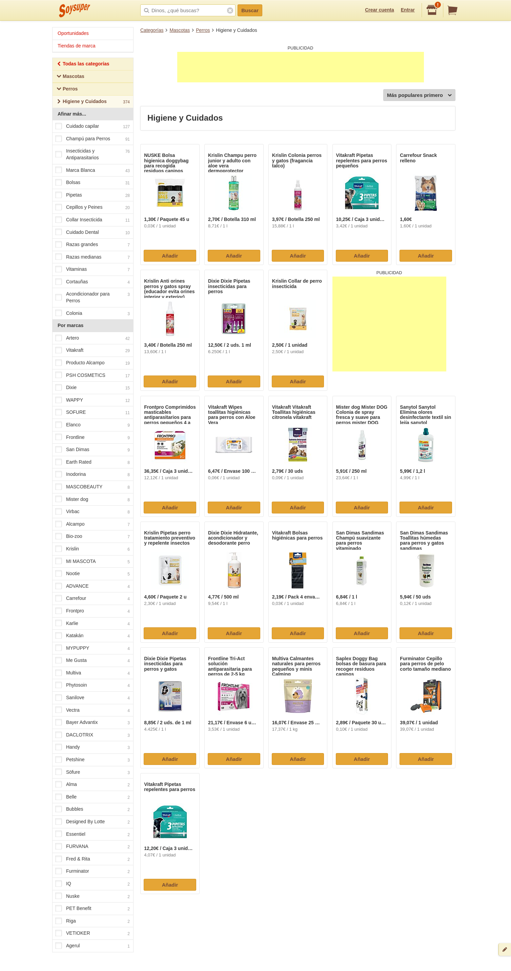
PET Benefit (92, 908)
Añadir (170, 256)
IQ (92, 884)
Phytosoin (92, 685)
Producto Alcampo (92, 363)
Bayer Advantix (92, 723)
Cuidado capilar (92, 126)
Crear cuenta (379, 10)
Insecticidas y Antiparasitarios (92, 154)
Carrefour (92, 599)
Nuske (92, 896)
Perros (203, 30)
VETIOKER (92, 933)
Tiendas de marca (77, 45)
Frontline (92, 437)
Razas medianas (92, 257)
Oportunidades (73, 33)
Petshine (92, 760)
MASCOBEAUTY (92, 487)
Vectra (92, 710)
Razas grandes (92, 244)
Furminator (92, 871)
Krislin (92, 549)
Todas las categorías (83, 64)
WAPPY (92, 400)
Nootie (92, 574)
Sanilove (92, 698)
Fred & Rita (92, 859)
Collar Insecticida (92, 220)
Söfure (92, 772)
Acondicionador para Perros (92, 297)
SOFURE (92, 413)
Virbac (92, 511)
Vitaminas (92, 270)
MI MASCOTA (92, 561)
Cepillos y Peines (92, 207)
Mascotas (179, 30)
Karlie (92, 623)
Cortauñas (92, 282)
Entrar (408, 10)
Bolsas (92, 182)
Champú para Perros (92, 139)
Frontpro (92, 611)
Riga (92, 921)
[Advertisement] (300, 67)
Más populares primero (419, 95)
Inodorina (92, 475)
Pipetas (92, 195)
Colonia (92, 313)
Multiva (92, 673)
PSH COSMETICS (92, 375)
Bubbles (92, 809)
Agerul (92, 946)
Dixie (92, 388)
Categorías (151, 30)
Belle (92, 797)
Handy (92, 747)
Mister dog (92, 499)
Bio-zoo (92, 537)
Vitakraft (92, 351)
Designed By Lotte (92, 822)
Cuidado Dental (92, 232)
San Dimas (92, 449)
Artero (92, 338)
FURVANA (92, 846)
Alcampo (92, 524)
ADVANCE (92, 586)
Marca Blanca (92, 170)
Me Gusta (92, 661)
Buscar (250, 10)
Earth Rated (92, 462)
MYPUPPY (92, 648)
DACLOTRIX (92, 735)
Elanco (92, 425)
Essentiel (92, 834)
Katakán (92, 636)
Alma (92, 785)
